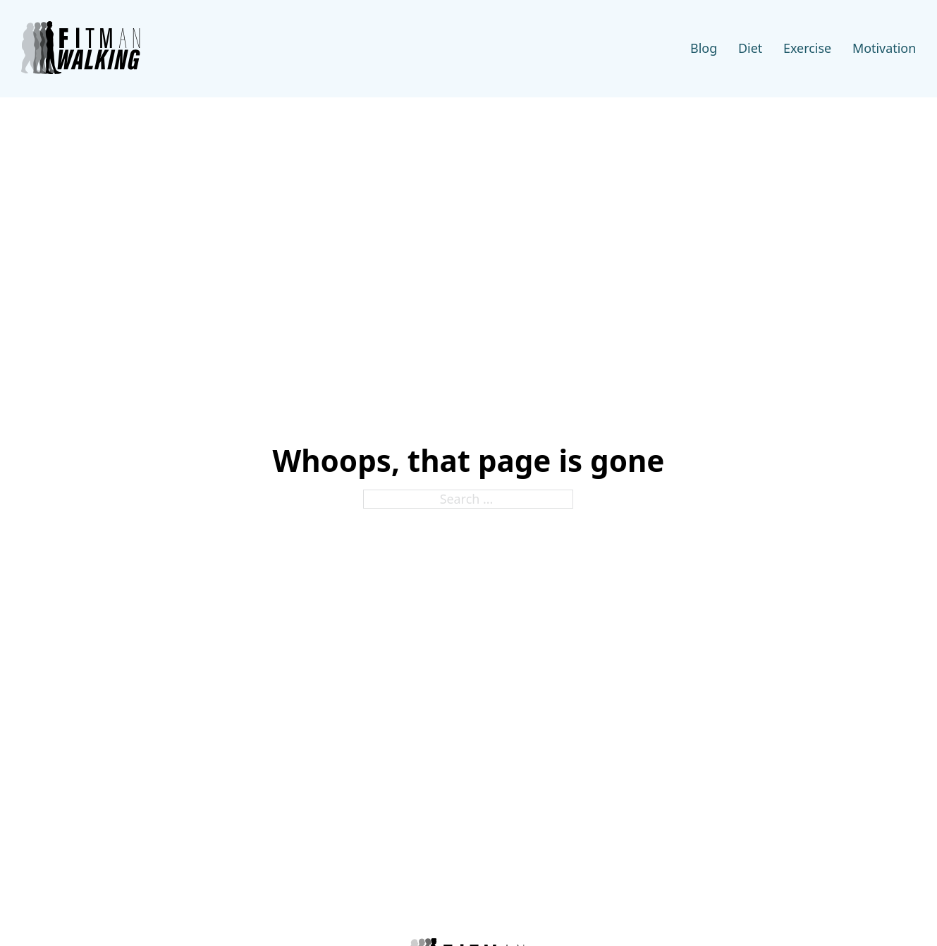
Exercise (807, 48)
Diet (750, 48)
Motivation (884, 48)
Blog (703, 48)
